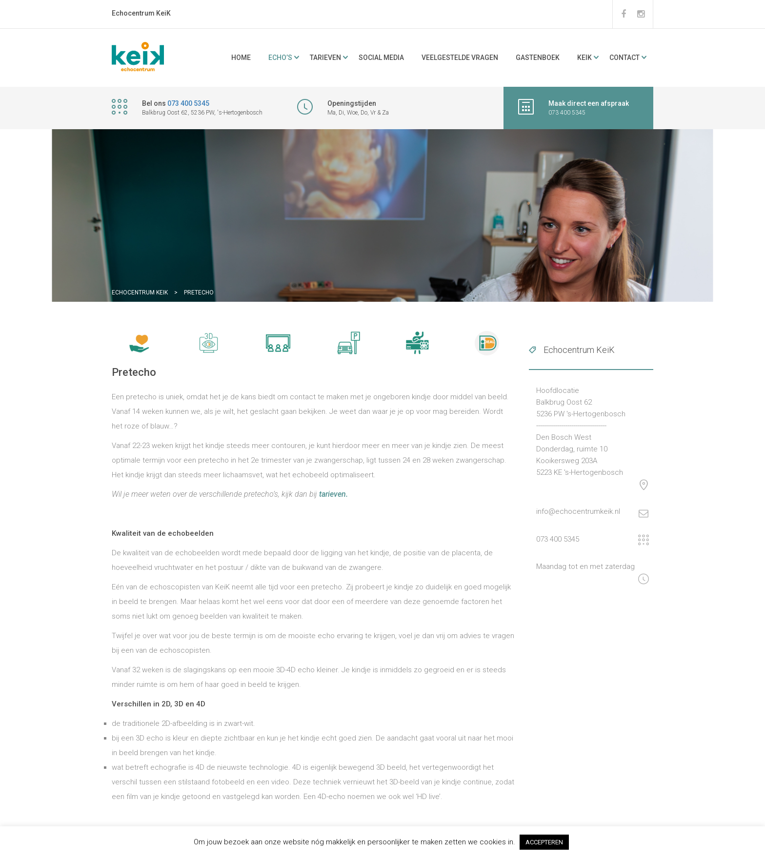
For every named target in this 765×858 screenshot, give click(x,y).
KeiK (584, 57)
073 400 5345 (188, 103)
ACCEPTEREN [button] (544, 842)
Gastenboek (538, 57)
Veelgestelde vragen (460, 57)
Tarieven (325, 57)
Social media (381, 57)
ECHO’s (280, 57)
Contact (624, 57)
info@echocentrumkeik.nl (578, 511)
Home (241, 57)
